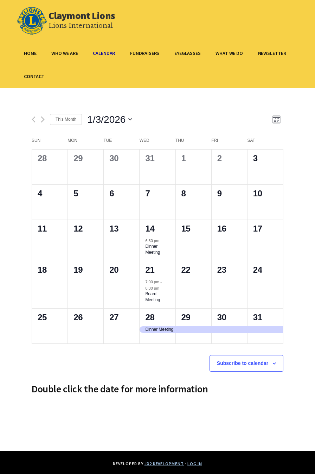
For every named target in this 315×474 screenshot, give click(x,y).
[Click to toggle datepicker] (109, 120)
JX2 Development (164, 463)
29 (186, 317)
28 (149, 317)
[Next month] (43, 119)
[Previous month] (34, 119)
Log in (194, 463)
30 (221, 317)
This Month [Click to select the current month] (66, 119)
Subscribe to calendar (242, 363)
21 (149, 269)
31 (257, 317)
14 (149, 228)
